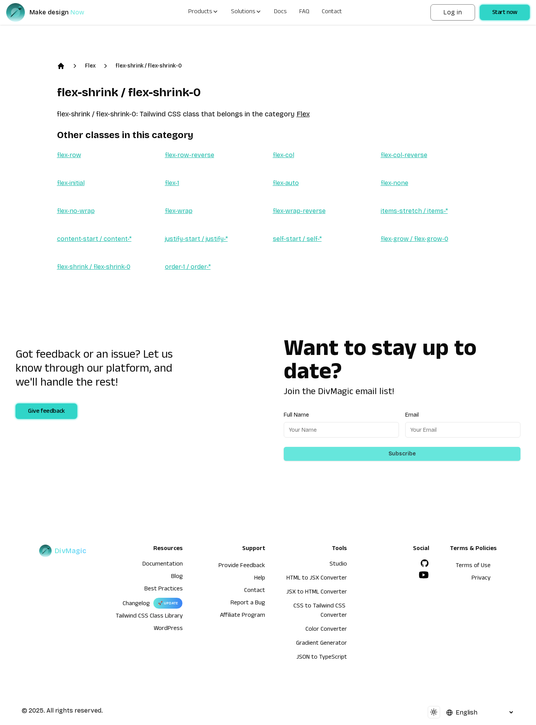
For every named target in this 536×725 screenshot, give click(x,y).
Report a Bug (248, 603)
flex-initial (71, 183)
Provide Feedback (242, 566)
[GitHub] (424, 563)
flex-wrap (179, 211)
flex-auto (286, 183)
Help (259, 578)
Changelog (136, 604)
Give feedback (46, 412)
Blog (177, 577)
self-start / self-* (297, 238)
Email (412, 415)
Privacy (481, 578)
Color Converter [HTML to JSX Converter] (326, 630)
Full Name (296, 415)
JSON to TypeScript (322, 658)
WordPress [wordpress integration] (168, 629)
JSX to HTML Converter (316, 592)
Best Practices (163, 589)
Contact (332, 12)
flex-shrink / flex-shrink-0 (149, 65)
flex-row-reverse (189, 155)
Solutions (246, 12)
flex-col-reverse (404, 155)
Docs (280, 12)
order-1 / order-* (188, 266)
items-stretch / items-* (414, 211)
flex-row (69, 155)
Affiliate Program (242, 616)
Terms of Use (473, 566)
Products (203, 12)
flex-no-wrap (76, 211)
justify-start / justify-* (196, 238)
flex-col (283, 155)
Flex (90, 65)
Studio (338, 564)
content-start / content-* (94, 238)
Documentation (162, 564)
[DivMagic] (53, 12)
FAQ (304, 12)
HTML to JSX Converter (316, 578)
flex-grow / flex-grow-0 (414, 238)
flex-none (394, 183)
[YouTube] (423, 574)
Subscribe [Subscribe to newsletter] (402, 453)
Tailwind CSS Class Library (149, 616)
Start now (504, 13)
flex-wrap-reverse (299, 211)
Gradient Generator (321, 644)
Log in (452, 12)
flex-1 (172, 183)
